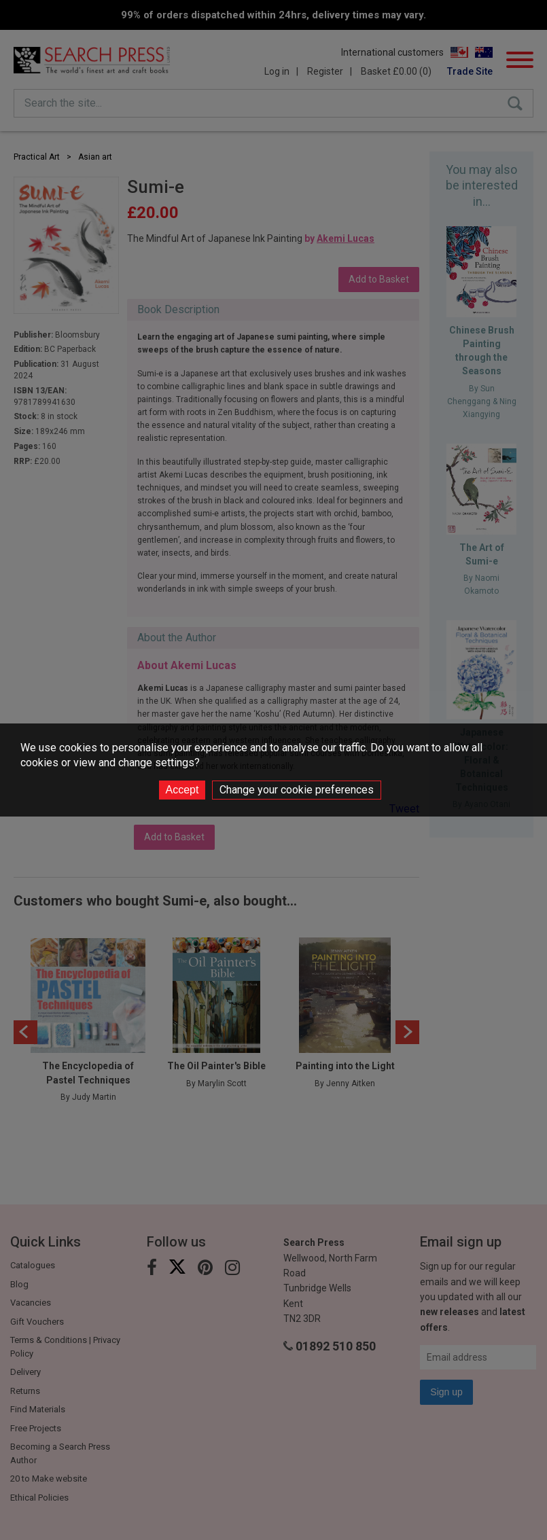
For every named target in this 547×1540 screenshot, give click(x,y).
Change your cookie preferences (296, 789)
